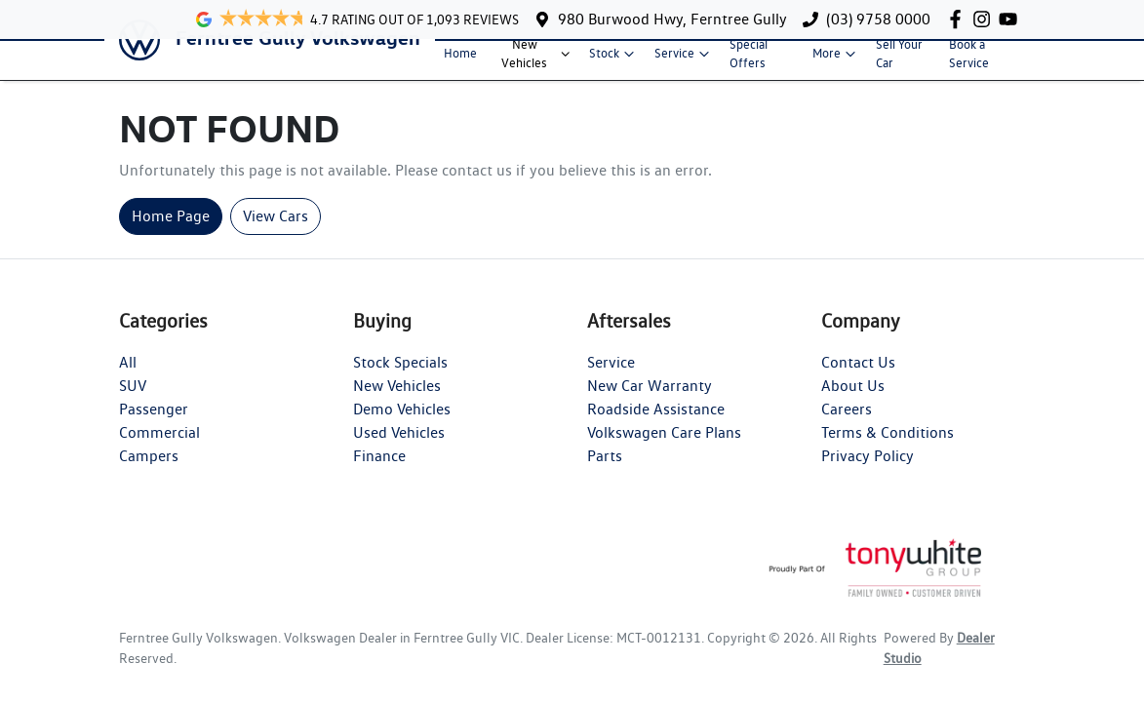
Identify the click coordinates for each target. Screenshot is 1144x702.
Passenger (153, 424)
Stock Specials (400, 378)
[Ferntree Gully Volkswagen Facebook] (959, 19)
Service (684, 61)
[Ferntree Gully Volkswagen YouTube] (1012, 19)
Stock (614, 61)
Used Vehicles (399, 448)
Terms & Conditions (887, 448)
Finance (379, 471)
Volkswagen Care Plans (664, 448)
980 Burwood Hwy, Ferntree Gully (672, 19)
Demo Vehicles (402, 424)
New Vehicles (537, 61)
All (128, 378)
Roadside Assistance (656, 424)
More (836, 61)
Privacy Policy (867, 471)
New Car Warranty (649, 401)
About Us (853, 401)
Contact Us (858, 378)
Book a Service (969, 61)
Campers (148, 471)
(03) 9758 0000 (878, 19)
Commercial (159, 448)
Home (460, 61)
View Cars (275, 231)
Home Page (171, 231)
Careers (846, 424)
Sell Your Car (899, 61)
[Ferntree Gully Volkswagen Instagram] (985, 19)
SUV (132, 401)
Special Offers (749, 61)
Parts (604, 471)
